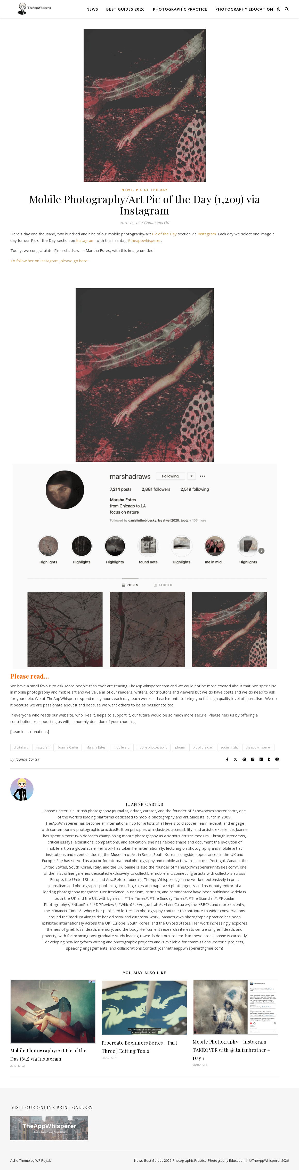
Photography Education (244, 9)
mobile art (121, 747)
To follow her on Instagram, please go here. (49, 260)
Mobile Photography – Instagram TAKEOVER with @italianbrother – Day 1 (231, 1050)
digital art (21, 747)
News (92, 9)
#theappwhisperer (144, 240)
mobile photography (152, 747)
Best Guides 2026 (125, 9)
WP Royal (42, 1160)
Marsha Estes (96, 747)
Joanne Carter (68, 747)
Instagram (207, 233)
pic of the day (203, 747)
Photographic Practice (180, 9)
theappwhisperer (258, 747)
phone (180, 747)
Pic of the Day (152, 190)
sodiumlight (229, 747)
